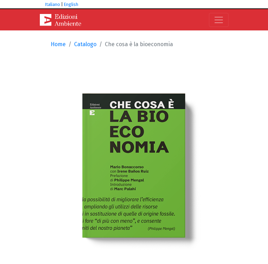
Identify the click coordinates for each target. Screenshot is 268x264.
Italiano (52, 4)
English (71, 4)
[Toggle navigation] (219, 20)
